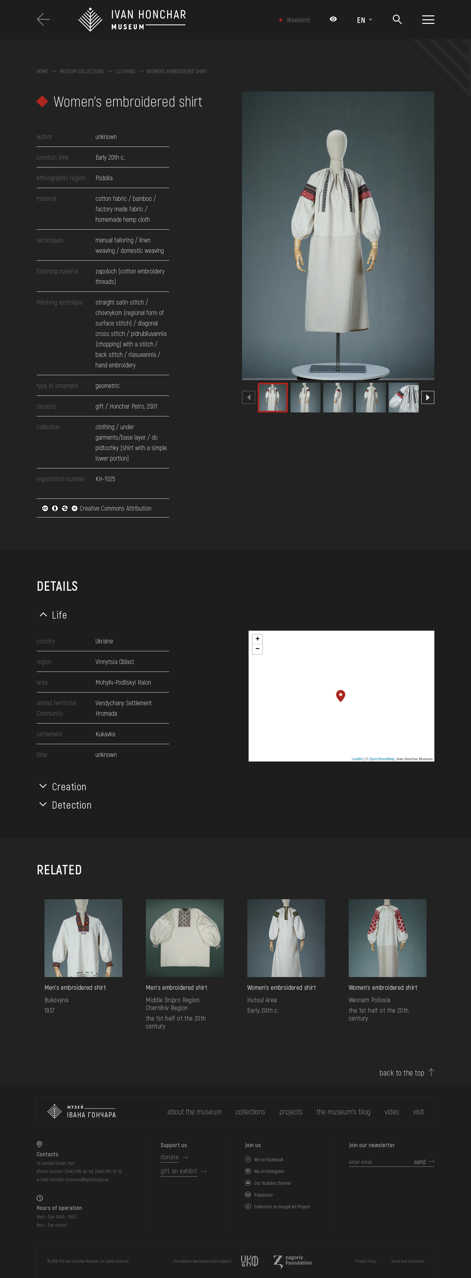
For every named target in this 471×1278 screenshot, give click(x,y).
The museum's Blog (344, 1111)
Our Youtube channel (272, 1183)
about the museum (194, 1111)
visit (418, 1111)
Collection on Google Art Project (282, 1206)
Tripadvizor (263, 1195)
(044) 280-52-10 (108, 1171)
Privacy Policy (366, 1261)
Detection (72, 804)
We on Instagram (269, 1171)
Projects (291, 1111)
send (420, 1161)
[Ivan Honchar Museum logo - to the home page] (165, 20)
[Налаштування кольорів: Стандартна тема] (333, 19)
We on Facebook (268, 1159)
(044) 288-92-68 (79, 1171)
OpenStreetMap (382, 759)
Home (42, 71)
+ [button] (257, 639)
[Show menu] (428, 19)
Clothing (125, 71)
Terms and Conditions (407, 1261)
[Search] (397, 19)
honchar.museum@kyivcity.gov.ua (79, 1179)
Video (392, 1111)
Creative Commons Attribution (96, 508)
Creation (69, 786)
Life (59, 614)
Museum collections (82, 71)
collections (250, 1111)
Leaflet (357, 759)
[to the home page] (81, 1111)
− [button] (257, 649)
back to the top (401, 1073)
